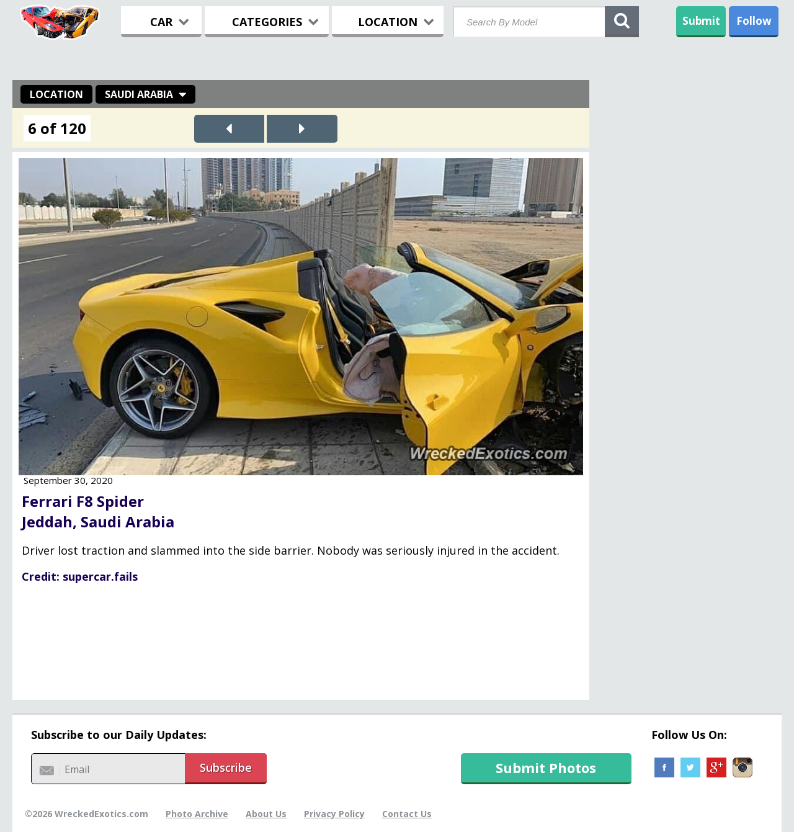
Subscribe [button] (226, 767)
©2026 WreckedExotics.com (86, 814)
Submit (701, 21)
